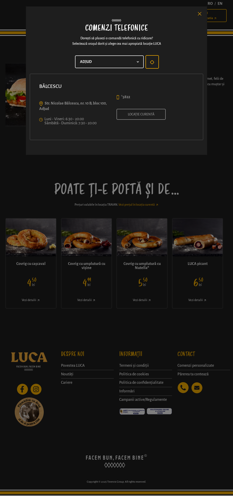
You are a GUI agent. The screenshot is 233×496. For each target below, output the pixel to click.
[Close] (199, 14)
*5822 (125, 97)
